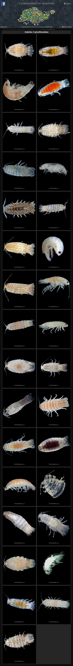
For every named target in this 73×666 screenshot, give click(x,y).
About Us (3, 27)
